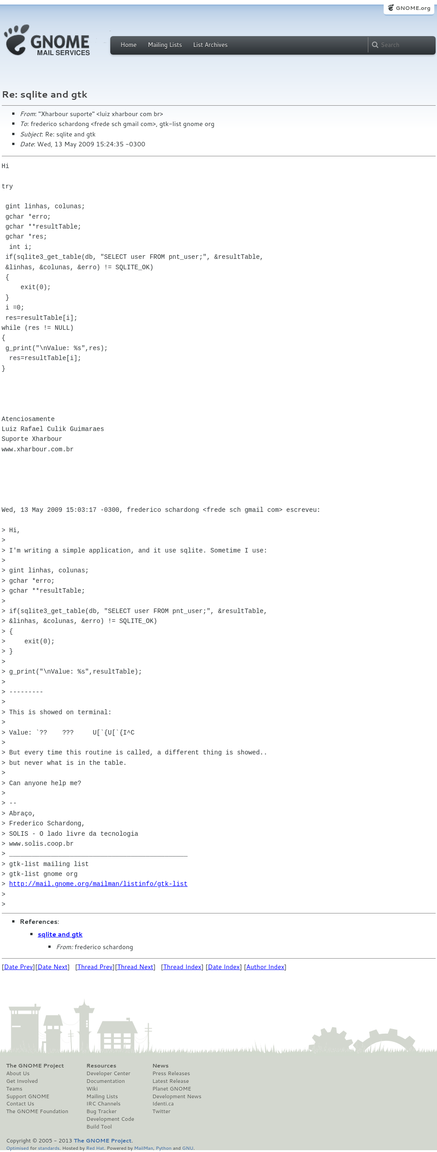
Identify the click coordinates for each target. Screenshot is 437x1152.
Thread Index (182, 966)
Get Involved (22, 1081)
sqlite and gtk (60, 934)
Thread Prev (95, 966)
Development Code (110, 1119)
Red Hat (95, 1147)
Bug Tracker (101, 1111)
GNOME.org (412, 8)
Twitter (161, 1111)
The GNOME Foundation (37, 1111)
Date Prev (18, 966)
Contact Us (20, 1103)
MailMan (143, 1147)
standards (49, 1147)
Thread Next (135, 966)
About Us (18, 1073)
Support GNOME (28, 1096)
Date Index (224, 966)
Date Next (52, 966)
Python (164, 1147)
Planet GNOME (171, 1088)
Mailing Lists (165, 45)
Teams (14, 1088)
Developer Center (108, 1073)
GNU (187, 1147)
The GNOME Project (35, 1065)
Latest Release (170, 1081)
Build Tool (99, 1126)
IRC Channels (103, 1103)
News (160, 1065)
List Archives (210, 45)
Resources (101, 1065)
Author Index (265, 966)
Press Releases (171, 1073)
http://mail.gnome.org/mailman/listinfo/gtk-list (98, 884)
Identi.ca (163, 1103)
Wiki (92, 1088)
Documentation (105, 1081)
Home (129, 45)
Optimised (17, 1147)
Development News (177, 1096)
